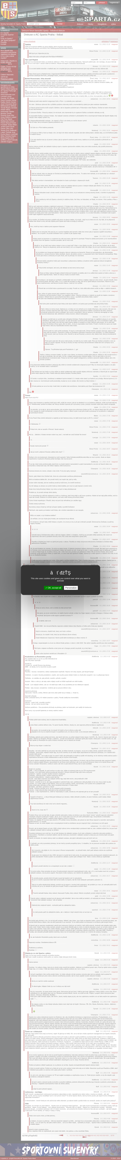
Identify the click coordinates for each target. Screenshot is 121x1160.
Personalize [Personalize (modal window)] (71, 588)
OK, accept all (53, 588)
